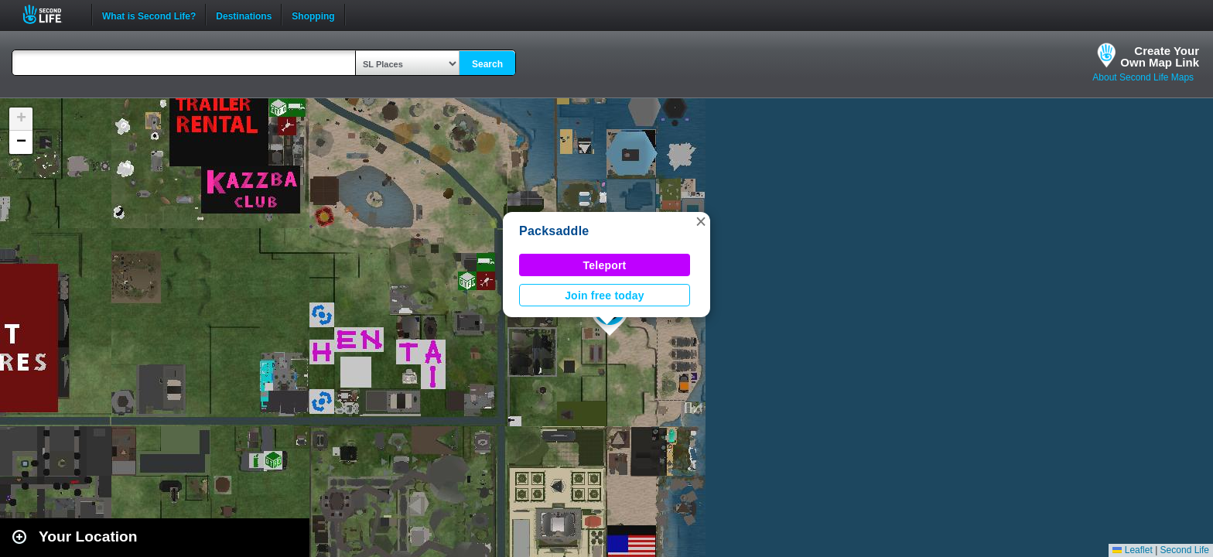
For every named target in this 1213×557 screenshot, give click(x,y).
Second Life (51, 14)
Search (487, 64)
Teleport (605, 265)
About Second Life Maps (1143, 77)
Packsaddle (554, 230)
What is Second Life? (149, 15)
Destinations (244, 15)
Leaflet (1132, 550)
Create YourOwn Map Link (1159, 56)
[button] (701, 221)
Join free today (604, 295)
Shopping (313, 15)
